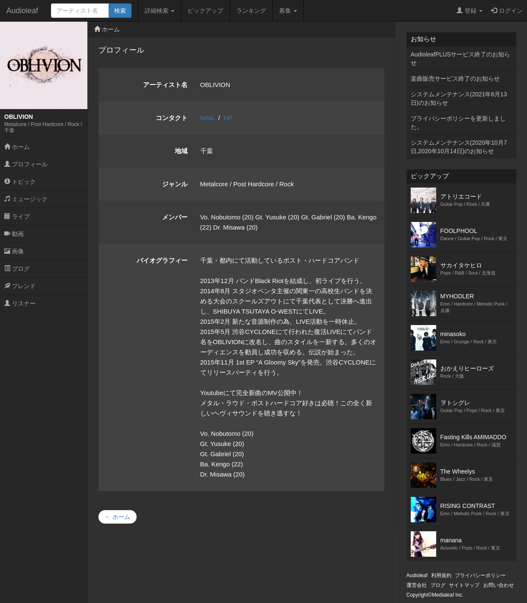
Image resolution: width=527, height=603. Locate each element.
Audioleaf (22, 10)
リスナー (20, 303)
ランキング (251, 10)
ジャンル (175, 184)
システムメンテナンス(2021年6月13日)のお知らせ (459, 98)
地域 (181, 150)
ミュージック (26, 199)
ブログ (17, 268)
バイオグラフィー (162, 260)
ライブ (17, 216)
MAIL (207, 117)
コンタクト (172, 117)
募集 (288, 10)
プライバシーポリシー (480, 575)
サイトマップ (464, 585)
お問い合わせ (498, 585)
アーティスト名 (165, 84)
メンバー (175, 217)
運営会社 (416, 585)
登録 (469, 10)
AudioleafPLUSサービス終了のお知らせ (460, 58)
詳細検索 (159, 10)
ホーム (17, 146)
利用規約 (441, 575)
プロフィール (26, 164)
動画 (14, 233)
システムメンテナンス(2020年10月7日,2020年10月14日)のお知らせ (459, 146)
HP (228, 117)
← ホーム (117, 516)
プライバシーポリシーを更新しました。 (458, 122)
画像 (14, 251)
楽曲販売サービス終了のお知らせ (455, 78)
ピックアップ (205, 10)
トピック (20, 181)
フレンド (20, 286)
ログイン (507, 10)
